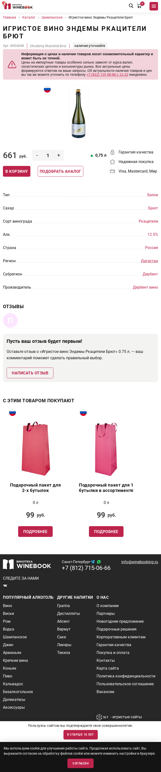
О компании (108, 605)
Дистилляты (68, 613)
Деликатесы (14, 699)
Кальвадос (13, 684)
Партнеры (106, 613)
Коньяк (9, 668)
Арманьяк (12, 652)
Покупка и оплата (113, 652)
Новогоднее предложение (120, 621)
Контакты (106, 660)
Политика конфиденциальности (126, 676)
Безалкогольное (18, 691)
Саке (61, 637)
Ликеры (64, 644)
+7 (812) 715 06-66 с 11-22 (107, 74)
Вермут (64, 629)
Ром (7, 621)
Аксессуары (14, 707)
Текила (63, 652)
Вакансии (105, 691)
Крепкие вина (15, 660)
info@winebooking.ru (139, 562)
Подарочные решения (116, 629)
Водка (8, 629)
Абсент (63, 621)
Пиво (7, 676)
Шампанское (15, 637)
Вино (7, 605)
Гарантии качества (114, 644)
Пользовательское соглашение (125, 684)
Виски (8, 613)
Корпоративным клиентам (121, 637)
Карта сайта (108, 668)
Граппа (63, 605)
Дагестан (149, 261)
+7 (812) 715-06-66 (86, 568)
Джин (8, 644)
